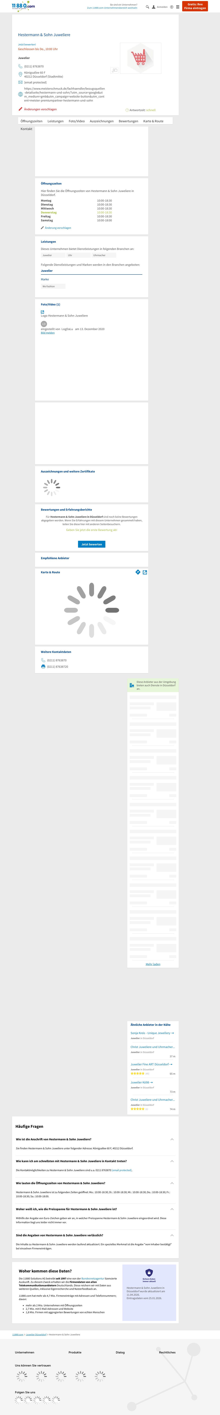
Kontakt (26, 129)
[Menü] (179, 6)
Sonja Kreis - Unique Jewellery (150, 1033)
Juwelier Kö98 (140, 1082)
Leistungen (56, 121)
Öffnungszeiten (31, 121)
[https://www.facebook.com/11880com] (19, 1400)
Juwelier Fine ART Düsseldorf (150, 1064)
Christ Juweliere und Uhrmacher (152, 1100)
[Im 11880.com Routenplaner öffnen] (138, 571)
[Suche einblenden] (149, 6)
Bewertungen (128, 121)
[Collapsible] (172, 1139)
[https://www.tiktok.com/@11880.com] (37, 1400)
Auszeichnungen (102, 121)
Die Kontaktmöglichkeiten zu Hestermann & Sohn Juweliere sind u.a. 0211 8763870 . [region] (74, 1170)
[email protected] (122, 1170)
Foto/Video (77, 121)
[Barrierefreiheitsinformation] (173, 6)
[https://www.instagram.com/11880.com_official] (28, 1400)
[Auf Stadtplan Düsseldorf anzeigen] (145, 572)
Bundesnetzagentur (92, 1278)
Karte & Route (153, 121)
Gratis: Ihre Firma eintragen (195, 6)
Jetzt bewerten (91, 544)
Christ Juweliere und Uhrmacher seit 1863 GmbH (153, 1047)
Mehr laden (153, 964)
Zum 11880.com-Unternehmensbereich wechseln (112, 7)
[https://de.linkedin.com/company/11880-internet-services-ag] (46, 1400)
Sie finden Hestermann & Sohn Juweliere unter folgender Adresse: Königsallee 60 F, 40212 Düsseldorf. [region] (74, 1148)
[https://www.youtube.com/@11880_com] (56, 1400)
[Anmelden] (161, 6)
